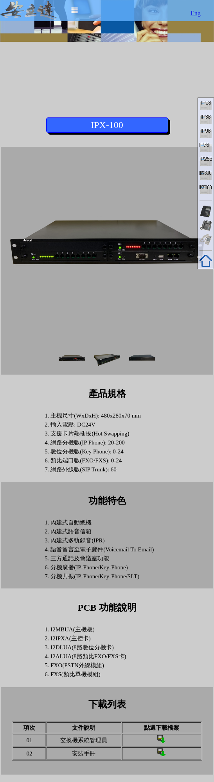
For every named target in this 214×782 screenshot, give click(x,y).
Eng (196, 13)
